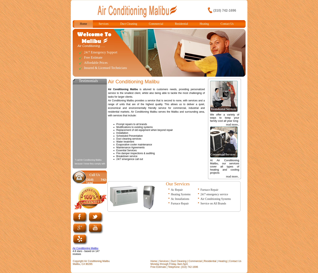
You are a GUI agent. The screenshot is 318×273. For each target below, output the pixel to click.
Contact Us (227, 23)
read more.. (232, 124)
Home (83, 23)
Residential (181, 23)
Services (103, 23)
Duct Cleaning (128, 23)
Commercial (156, 23)
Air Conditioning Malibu (85, 248)
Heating (204, 23)
